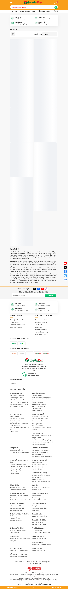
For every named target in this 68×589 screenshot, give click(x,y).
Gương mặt (13, 450)
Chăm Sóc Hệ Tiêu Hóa (17, 493)
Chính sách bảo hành (41, 320)
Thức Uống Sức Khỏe (39, 503)
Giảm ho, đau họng (37, 522)
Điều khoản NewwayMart (17, 324)
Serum (22, 397)
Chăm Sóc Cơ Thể (38, 414)
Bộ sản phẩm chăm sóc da (17, 487)
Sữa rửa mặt (13, 395)
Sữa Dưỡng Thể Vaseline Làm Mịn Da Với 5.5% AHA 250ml (21, 169)
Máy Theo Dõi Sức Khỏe (40, 448)
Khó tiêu (18, 498)
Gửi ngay (50, 295)
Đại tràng (25, 495)
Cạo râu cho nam (37, 410)
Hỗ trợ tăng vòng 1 (15, 469)
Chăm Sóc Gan (37, 548)
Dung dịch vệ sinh (46, 544)
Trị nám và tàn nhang (22, 402)
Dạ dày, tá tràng (14, 500)
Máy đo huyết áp (45, 450)
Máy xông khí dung (46, 456)
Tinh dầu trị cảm (36, 532)
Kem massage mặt (37, 421)
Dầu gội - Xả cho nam (38, 402)
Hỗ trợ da (13, 466)
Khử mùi (34, 419)
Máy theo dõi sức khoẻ (38, 444)
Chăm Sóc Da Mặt (16, 393)
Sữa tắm (34, 429)
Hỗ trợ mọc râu (47, 397)
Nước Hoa (35, 485)
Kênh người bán (12, 587)
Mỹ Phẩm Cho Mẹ (16, 548)
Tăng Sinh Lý (14, 536)
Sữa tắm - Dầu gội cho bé (17, 419)
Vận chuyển (38, 324)
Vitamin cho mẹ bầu (16, 506)
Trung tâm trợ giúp (40, 334)
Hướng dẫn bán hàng (41, 329)
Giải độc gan (35, 550)
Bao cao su (35, 538)
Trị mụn (20, 400)
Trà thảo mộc (35, 510)
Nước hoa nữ (45, 487)
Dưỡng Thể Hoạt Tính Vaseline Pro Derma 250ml (44, 204)
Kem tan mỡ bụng (37, 427)
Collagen (12, 464)
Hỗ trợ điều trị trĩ (25, 500)
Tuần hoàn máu (36, 495)
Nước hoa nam (36, 487)
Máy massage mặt (45, 435)
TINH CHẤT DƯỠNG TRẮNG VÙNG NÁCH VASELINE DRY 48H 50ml (21, 100)
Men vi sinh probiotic (16, 495)
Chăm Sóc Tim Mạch (17, 528)
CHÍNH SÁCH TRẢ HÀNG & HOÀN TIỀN (26, 562)
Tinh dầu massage (37, 530)
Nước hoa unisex (36, 489)
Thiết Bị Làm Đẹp (37, 433)
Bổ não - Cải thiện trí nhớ (39, 500)
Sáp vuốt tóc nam (37, 395)
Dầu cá (34, 516)
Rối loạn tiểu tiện (15, 518)
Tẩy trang (21, 395)
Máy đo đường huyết (38, 454)
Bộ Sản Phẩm (14, 485)
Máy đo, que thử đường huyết (40, 452)
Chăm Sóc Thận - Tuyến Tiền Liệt (19, 515)
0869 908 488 (33, 376)
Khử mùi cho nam (37, 408)
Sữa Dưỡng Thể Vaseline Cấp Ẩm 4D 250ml (45, 135)
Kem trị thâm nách (37, 423)
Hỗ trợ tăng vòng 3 (15, 471)
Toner (24, 400)
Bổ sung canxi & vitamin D (39, 465)
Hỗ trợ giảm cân (21, 464)
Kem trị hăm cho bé (15, 416)
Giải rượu (42, 550)
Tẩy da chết (35, 416)
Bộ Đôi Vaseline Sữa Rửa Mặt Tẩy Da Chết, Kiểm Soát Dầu (45, 100)
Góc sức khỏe (57, 11)
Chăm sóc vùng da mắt (16, 404)
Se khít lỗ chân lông (37, 425)
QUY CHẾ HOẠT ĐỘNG (45, 562)
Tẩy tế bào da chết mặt (16, 406)
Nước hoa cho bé (15, 425)
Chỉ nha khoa (46, 475)
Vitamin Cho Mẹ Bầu (17, 503)
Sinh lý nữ (13, 541)
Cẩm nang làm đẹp (44, 11)
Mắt (19, 450)
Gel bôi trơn (42, 538)
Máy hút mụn (35, 442)
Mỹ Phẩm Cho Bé (15, 414)
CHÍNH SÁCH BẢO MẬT (34, 564)
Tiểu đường (13, 556)
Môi (23, 450)
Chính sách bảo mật (16, 327)
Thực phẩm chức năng (27, 11)
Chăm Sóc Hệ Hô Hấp (39, 520)
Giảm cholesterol (15, 532)
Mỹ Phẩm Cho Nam (38, 393)
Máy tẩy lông (47, 440)
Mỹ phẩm (14, 11)
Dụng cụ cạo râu (36, 437)
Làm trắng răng (45, 481)
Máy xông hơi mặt (37, 440)
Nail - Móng (13, 452)
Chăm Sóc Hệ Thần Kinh (40, 493)
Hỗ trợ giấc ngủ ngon (38, 498)
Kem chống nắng (43, 419)
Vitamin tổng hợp (37, 462)
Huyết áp (12, 530)
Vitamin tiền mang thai (16, 510)
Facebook (13, 383)
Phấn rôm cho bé (15, 421)
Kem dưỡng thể (44, 416)
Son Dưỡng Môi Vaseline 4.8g (19, 134)
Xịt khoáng (13, 400)
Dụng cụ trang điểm (23, 452)
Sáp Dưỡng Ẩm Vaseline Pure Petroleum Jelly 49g (19, 66)
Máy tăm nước (36, 481)
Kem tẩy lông (47, 427)
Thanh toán (38, 327)
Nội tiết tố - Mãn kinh (16, 538)
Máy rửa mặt (35, 435)
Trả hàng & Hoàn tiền (41, 322)
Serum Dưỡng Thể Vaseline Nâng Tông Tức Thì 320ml (20, 204)
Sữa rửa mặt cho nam (38, 400)
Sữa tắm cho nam (37, 397)
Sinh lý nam (26, 538)
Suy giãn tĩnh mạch (22, 530)
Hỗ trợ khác (27, 466)
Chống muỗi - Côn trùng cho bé (19, 423)
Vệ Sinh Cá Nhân (37, 542)
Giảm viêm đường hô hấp (39, 524)
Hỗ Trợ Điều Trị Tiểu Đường (19, 554)
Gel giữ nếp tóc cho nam (39, 404)
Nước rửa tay (35, 544)
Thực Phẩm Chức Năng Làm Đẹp (19, 461)
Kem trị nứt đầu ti (24, 550)
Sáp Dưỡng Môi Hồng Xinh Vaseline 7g (45, 66)
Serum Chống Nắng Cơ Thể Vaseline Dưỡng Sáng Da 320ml (21, 238)
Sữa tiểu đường (22, 556)
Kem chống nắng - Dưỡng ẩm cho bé (19, 428)
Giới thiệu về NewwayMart (17, 320)
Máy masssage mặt (46, 442)
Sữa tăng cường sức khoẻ (39, 508)
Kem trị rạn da (14, 550)
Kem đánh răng (36, 477)
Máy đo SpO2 (35, 450)
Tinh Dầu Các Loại (38, 528)
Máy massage (36, 456)
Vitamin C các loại (37, 467)
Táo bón (12, 498)
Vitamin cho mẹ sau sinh (17, 508)
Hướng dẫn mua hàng (41, 332)
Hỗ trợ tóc (20, 466)
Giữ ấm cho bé (14, 431)
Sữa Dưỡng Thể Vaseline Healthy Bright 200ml (44, 169)
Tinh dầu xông (46, 532)
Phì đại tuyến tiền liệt (16, 520)
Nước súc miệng (36, 475)
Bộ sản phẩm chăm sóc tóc (18, 489)
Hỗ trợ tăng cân (14, 473)
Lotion (26, 404)
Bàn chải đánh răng (37, 479)
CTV (35, 587)
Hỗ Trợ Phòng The (38, 536)
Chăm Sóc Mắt (36, 514)
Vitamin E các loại (37, 469)
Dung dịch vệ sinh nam (38, 406)
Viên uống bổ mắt (42, 516)
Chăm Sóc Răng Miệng (39, 473)
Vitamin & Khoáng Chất (39, 460)
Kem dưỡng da (14, 397)
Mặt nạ (12, 402)
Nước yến (34, 506)
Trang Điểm (14, 448)
